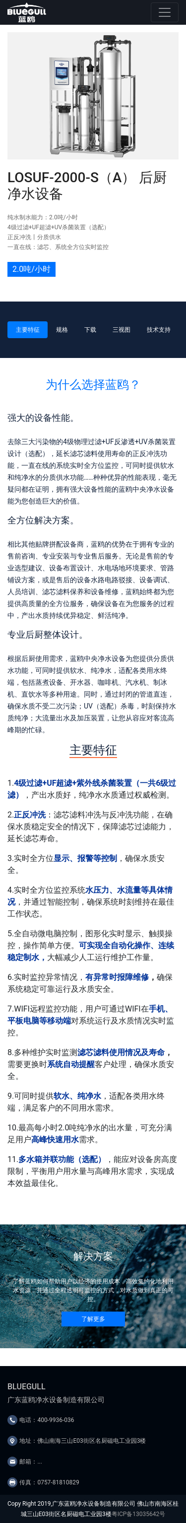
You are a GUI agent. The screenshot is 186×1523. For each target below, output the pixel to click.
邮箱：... (30, 1461)
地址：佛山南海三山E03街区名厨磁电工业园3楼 (82, 1440)
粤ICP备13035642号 (139, 1514)
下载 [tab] (90, 329)
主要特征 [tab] (28, 329)
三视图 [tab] (121, 329)
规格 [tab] (62, 329)
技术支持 (159, 329)
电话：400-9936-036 (46, 1420)
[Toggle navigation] (165, 12)
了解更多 (93, 1319)
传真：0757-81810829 (49, 1482)
